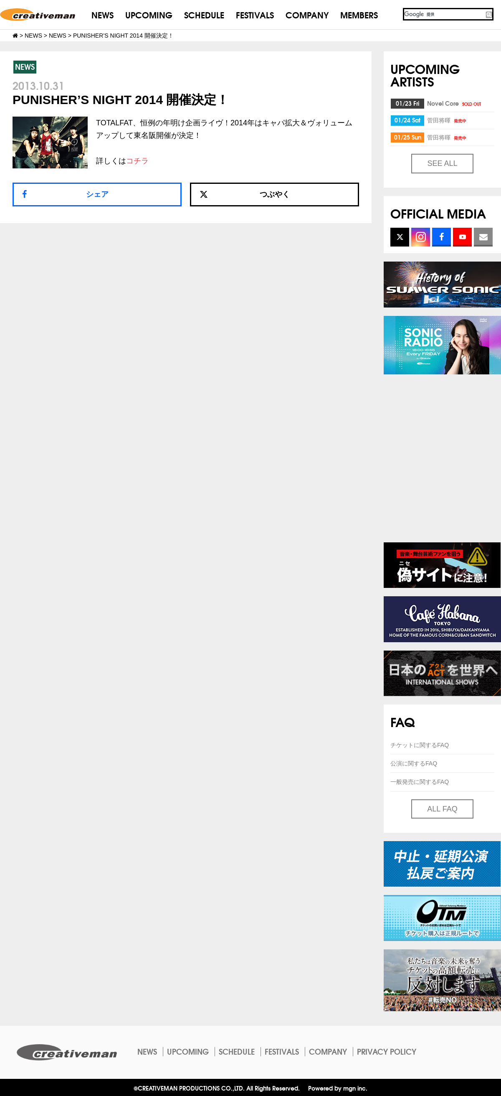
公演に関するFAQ (413, 763)
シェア (97, 194)
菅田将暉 (447, 120)
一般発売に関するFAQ (419, 781)
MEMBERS (359, 14)
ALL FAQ (442, 809)
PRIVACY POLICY (386, 1051)
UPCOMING (148, 14)
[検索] (443, 14)
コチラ (137, 161)
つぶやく (245, 194)
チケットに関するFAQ (419, 745)
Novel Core (454, 103)
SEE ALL (442, 163)
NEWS (102, 14)
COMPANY (307, 14)
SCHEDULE (204, 14)
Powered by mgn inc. (337, 1088)
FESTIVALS (255, 14)
